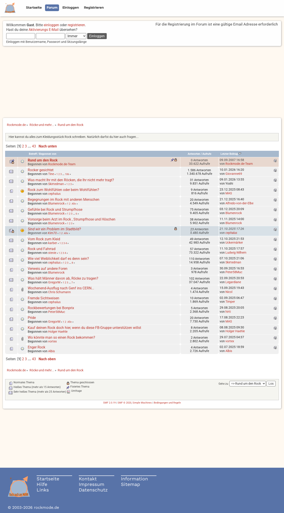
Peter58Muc (233, 272)
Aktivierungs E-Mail (44, 30)
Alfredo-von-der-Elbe (239, 203)
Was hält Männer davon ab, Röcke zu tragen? (63, 278)
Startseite (48, 478)
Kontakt (88, 478)
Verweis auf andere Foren (47, 268)
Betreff (33, 153)
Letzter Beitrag (231, 153)
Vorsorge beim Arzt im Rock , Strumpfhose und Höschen (71, 219)
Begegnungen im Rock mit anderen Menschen (63, 199)
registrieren (76, 25)
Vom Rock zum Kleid (44, 239)
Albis (51, 351)
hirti (228, 311)
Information (134, 478)
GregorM (54, 282)
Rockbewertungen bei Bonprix (51, 308)
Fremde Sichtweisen (43, 298)
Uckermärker (234, 242)
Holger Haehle (57, 331)
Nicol (228, 292)
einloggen (51, 25)
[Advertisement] (142, 82)
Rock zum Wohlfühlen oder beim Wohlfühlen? (63, 190)
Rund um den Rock (43, 160)
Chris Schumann (59, 292)
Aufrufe (206, 153)
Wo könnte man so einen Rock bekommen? (61, 337)
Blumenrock (56, 203)
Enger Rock (36, 347)
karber (52, 243)
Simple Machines (142, 402)
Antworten (194, 153)
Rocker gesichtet (40, 170)
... (30, 146)
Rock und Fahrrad (41, 249)
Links (43, 490)
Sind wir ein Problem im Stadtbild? (54, 229)
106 (67, 174)
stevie (52, 253)
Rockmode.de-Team (61, 164)
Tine (51, 174)
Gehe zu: (224, 383)
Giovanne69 (233, 173)
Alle (74, 203)
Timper (230, 301)
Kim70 (52, 233)
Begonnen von (47, 153)
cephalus (54, 193)
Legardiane (233, 282)
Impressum (91, 484)
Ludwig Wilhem (235, 252)
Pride (32, 318)
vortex (52, 341)
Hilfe (42, 484)
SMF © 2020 (124, 402)
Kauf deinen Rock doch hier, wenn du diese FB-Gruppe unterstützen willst (84, 328)
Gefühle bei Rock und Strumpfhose (55, 209)
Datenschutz (93, 490)
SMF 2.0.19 (109, 402)
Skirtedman (56, 184)
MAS (228, 193)
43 (34, 146)
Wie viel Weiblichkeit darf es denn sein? (58, 258)
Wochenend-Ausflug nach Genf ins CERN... (61, 288)
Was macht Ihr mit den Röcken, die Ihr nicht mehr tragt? (71, 180)
